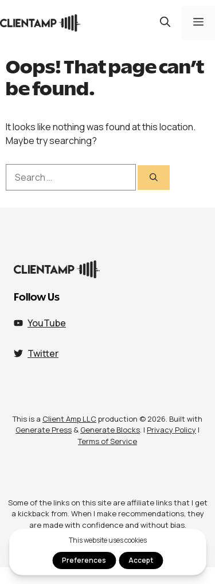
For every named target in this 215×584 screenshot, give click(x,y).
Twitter (43, 353)
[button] (165, 23)
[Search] (154, 177)
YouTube (47, 323)
